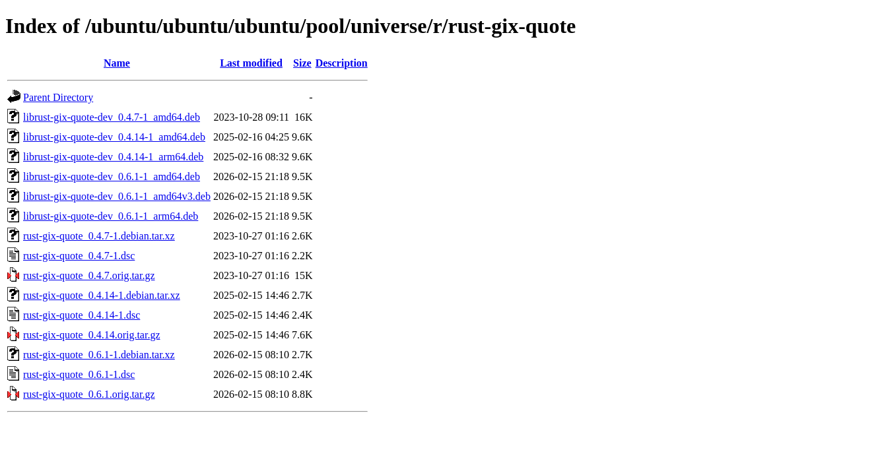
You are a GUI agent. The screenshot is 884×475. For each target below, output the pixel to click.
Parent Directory (58, 97)
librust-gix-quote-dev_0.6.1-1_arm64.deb (110, 216)
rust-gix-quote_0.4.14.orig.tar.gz (91, 334)
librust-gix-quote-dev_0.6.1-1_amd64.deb (111, 176)
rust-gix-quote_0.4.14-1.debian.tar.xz (101, 295)
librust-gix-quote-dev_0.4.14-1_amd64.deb (114, 136)
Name (117, 63)
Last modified (251, 63)
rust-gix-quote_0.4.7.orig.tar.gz (89, 275)
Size (302, 63)
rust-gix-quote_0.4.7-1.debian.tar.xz (99, 235)
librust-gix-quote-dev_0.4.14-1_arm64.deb (113, 156)
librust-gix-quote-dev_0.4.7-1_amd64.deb (111, 117)
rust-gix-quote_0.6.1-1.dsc (79, 374)
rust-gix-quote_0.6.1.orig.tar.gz (89, 394)
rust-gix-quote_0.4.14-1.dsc (81, 315)
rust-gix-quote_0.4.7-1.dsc (79, 255)
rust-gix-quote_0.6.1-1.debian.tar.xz (99, 354)
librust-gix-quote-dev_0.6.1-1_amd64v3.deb (117, 196)
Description (342, 63)
